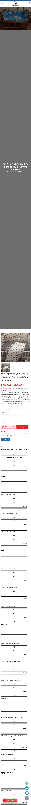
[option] (15, 347)
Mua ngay (22, 427)
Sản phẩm (13, 171)
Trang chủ (6, 171)
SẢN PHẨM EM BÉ (23, 171)
